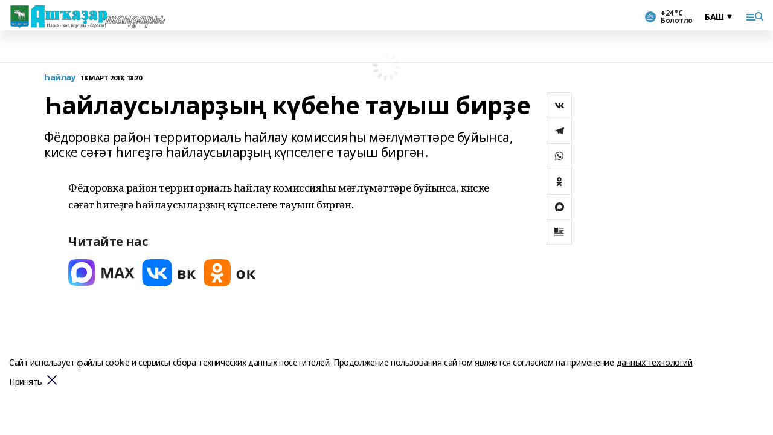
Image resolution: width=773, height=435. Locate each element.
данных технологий (655, 362)
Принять (25, 382)
